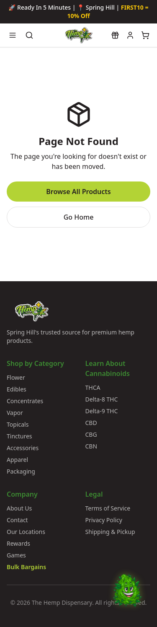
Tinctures (19, 436)
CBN (91, 446)
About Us (19, 508)
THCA (92, 387)
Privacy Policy (103, 520)
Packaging (21, 471)
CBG (91, 434)
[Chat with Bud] (127, 597)
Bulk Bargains (26, 567)
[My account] (130, 35)
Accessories (23, 448)
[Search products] (29, 35)
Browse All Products (78, 191)
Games (16, 555)
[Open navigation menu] (12, 35)
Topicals (17, 424)
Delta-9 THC (101, 411)
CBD (91, 423)
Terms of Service (108, 508)
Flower (16, 377)
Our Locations (26, 532)
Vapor (15, 413)
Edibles (16, 389)
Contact (17, 520)
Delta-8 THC (101, 399)
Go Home (79, 217)
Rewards (18, 543)
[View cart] (145, 35)
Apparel (17, 460)
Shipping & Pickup (110, 532)
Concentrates (25, 401)
